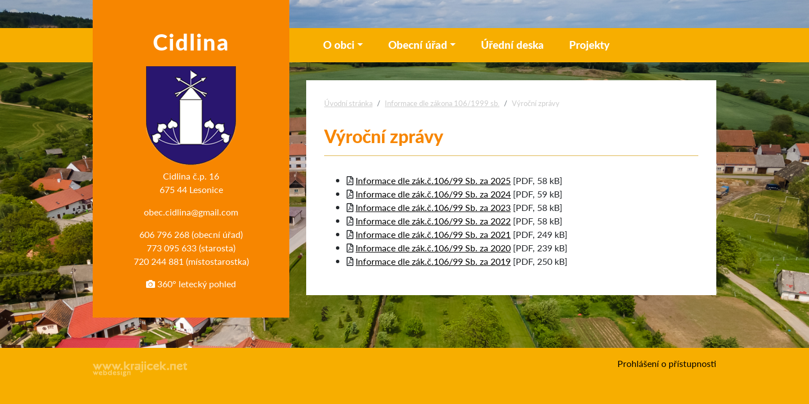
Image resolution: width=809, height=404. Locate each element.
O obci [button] (338, 44)
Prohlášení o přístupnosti (666, 363)
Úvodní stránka (348, 103)
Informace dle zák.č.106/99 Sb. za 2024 (433, 193)
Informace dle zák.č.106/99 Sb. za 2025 (433, 180)
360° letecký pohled (191, 283)
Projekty (589, 44)
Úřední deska (512, 44)
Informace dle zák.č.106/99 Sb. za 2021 (433, 234)
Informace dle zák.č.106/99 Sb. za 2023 (433, 207)
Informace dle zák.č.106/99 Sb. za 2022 (433, 220)
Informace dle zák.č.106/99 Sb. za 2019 (433, 261)
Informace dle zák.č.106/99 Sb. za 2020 (433, 247)
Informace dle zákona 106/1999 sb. (442, 103)
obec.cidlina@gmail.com (191, 211)
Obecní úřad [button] (417, 44)
